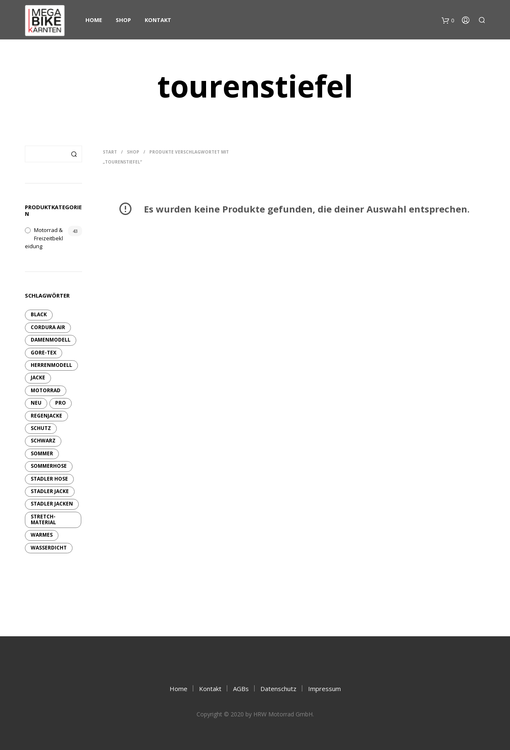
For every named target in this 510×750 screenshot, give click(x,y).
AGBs (241, 688)
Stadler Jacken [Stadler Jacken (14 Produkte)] (52, 503)
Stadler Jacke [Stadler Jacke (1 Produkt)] (50, 491)
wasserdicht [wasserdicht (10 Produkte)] (49, 547)
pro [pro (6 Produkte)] (60, 402)
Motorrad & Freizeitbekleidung (44, 238)
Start (110, 152)
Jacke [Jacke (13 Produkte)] (38, 377)
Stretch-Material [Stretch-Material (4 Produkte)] (43, 519)
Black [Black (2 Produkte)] (39, 314)
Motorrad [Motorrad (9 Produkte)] (46, 390)
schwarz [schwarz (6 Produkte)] (43, 440)
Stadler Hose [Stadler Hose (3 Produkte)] (49, 478)
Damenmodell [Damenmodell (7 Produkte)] (50, 339)
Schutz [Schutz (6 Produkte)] (41, 428)
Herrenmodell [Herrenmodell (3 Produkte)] (51, 365)
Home (93, 20)
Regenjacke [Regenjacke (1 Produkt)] (46, 415)
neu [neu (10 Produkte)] (36, 402)
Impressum (324, 688)
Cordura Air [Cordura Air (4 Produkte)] (48, 327)
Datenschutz (278, 688)
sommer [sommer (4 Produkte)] (42, 453)
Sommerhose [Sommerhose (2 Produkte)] (49, 465)
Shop (123, 20)
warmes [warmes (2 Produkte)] (42, 534)
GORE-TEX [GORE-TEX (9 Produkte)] (43, 352)
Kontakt (158, 20)
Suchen (74, 154)
